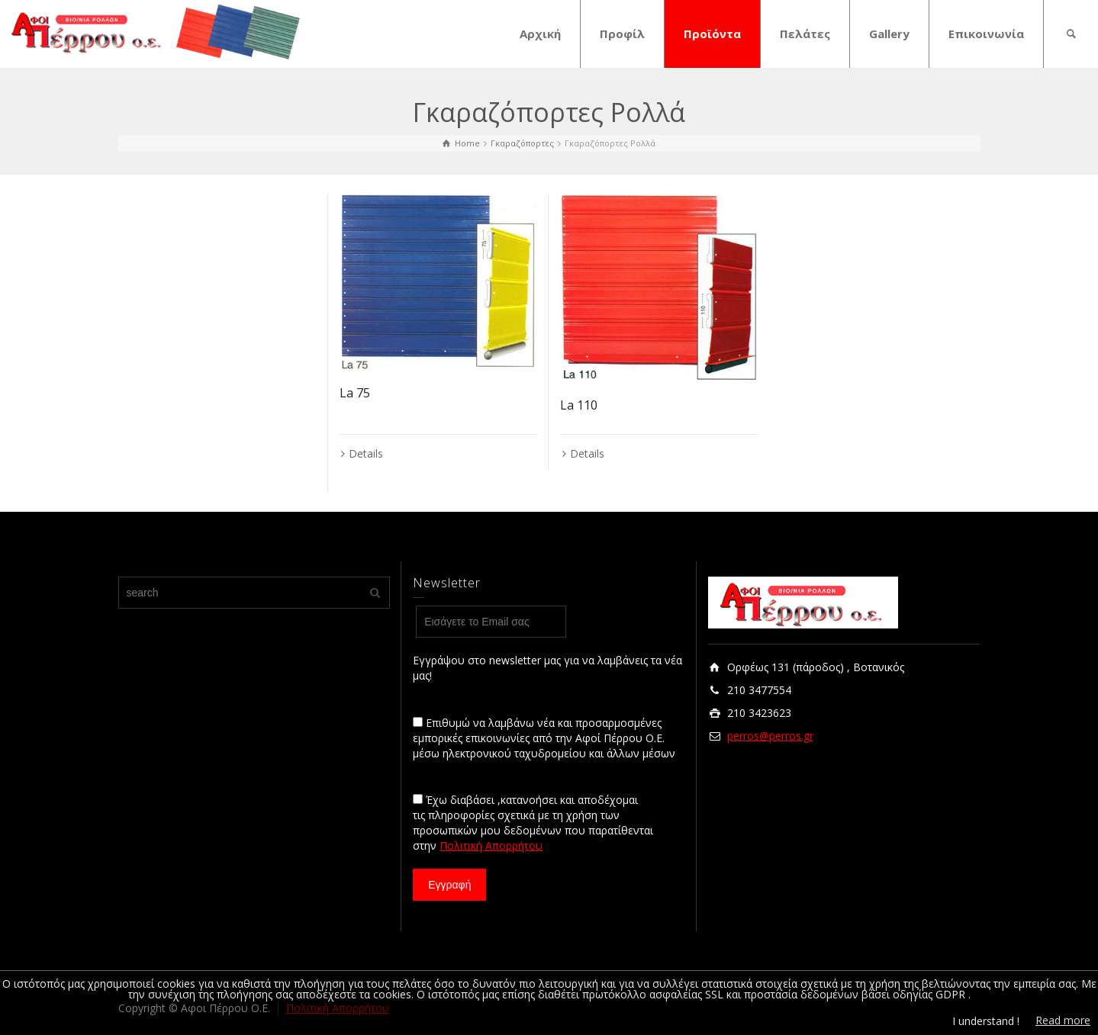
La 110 (578, 405)
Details (366, 453)
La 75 (355, 392)
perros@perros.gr (770, 735)
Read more (1062, 1020)
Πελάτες (805, 33)
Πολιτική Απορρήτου (491, 845)
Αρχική (540, 33)
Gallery (889, 33)
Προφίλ (622, 33)
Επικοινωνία (986, 33)
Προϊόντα (712, 33)
